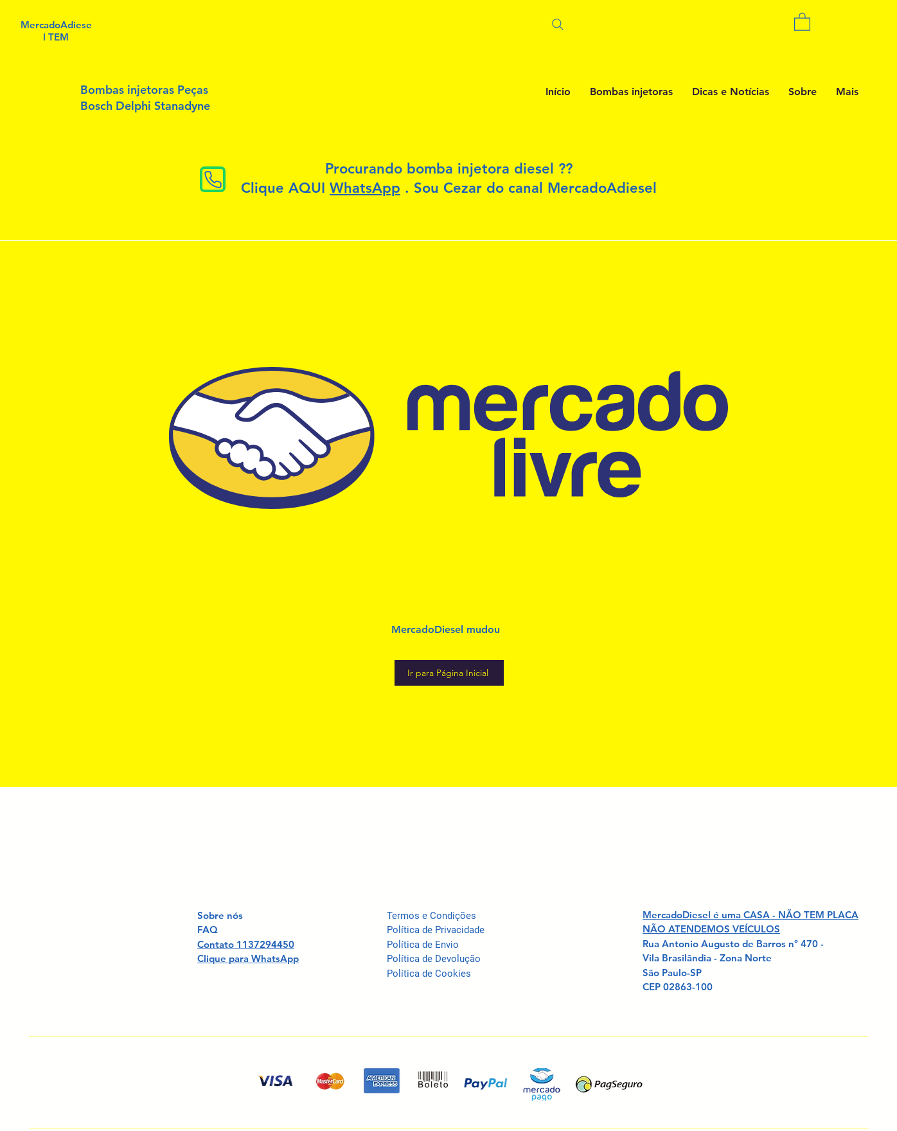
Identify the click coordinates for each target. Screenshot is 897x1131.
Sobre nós (220, 915)
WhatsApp (365, 188)
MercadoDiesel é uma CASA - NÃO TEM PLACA (750, 915)
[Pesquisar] (557, 24)
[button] (802, 21)
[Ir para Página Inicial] (449, 673)
